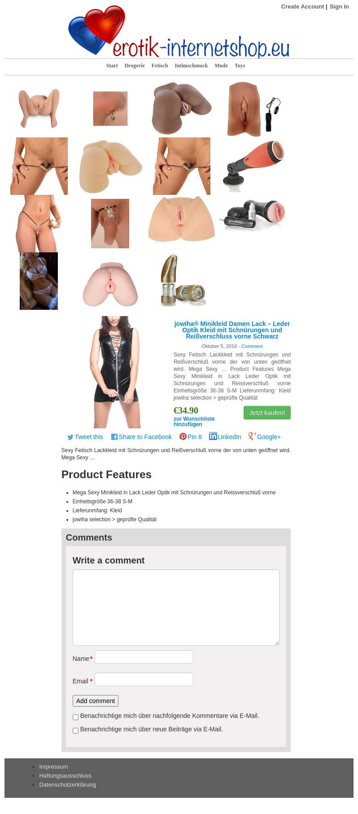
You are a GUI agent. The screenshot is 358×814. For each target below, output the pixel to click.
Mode (220, 65)
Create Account (302, 6)
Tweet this (89, 436)
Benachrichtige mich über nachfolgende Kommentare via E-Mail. (169, 715)
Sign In (339, 6)
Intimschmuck (191, 65)
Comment (252, 346)
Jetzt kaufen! (267, 412)
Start (112, 65)
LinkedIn (229, 436)
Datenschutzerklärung (67, 784)
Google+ (269, 436)
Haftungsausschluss (65, 775)
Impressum (53, 766)
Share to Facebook (145, 436)
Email (80, 681)
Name (80, 658)
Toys (240, 65)
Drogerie (135, 65)
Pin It (195, 436)
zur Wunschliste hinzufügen (194, 421)
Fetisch (160, 65)
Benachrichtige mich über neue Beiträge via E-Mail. (151, 729)
